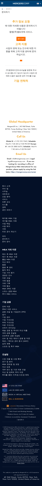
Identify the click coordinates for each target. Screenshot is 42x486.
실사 (4, 314)
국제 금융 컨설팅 (9, 333)
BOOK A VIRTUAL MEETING (19, 394)
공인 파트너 (7, 210)
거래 (4, 229)
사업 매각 (6, 226)
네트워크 (6, 194)
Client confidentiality (26, 408)
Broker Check (20, 463)
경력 (4, 207)
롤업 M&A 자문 (8, 259)
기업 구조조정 (8, 320)
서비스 (5, 199)
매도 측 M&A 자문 (9, 254)
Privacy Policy (30, 406)
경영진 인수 (7, 275)
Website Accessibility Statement (17, 417)
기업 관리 (6, 317)
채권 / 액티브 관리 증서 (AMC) (15, 341)
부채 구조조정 (8, 322)
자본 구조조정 (8, 325)
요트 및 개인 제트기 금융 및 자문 (16, 338)
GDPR (37, 408)
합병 (4, 265)
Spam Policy (7, 408)
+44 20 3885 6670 (16, 390)
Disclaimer (20, 406)
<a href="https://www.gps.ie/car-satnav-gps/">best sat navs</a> (21, 100)
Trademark (32, 417)
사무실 (5, 191)
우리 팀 (5, 189)
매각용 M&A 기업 (9, 218)
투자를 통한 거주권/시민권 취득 (15, 375)
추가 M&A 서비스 (9, 294)
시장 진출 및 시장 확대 (11, 359)
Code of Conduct (28, 414)
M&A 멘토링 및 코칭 (10, 364)
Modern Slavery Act (14, 414)
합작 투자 (6, 270)
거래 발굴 (6, 281)
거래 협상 (6, 286)
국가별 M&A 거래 (9, 221)
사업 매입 (6, 224)
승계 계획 (6, 344)
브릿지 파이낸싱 (9, 328)
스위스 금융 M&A (9, 291)
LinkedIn (11, 406)
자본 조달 (6, 278)
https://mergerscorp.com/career (23, 172)
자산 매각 (6, 262)
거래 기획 (6, 283)
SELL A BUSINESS (16, 399)
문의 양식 (21, 39)
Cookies (15, 408)
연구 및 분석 (7, 362)
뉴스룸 (5, 205)
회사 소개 (6, 186)
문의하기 (6, 239)
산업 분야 (6, 197)
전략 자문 (6, 306)
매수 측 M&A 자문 (9, 257)
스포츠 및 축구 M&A (10, 346)
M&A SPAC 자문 (9, 289)
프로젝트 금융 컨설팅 (11, 336)
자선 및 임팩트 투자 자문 (12, 372)
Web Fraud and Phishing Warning (21, 411)
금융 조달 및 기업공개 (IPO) (14, 312)
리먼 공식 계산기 (9, 232)
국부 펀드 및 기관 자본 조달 (14, 370)
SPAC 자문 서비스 (9, 309)
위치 (4, 236)
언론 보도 (6, 202)
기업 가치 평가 (8, 273)
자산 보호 (6, 367)
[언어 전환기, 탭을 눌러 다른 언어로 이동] (36, 3)
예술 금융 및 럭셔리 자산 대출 (14, 330)
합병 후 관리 (7, 267)
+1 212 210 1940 (15, 386)
